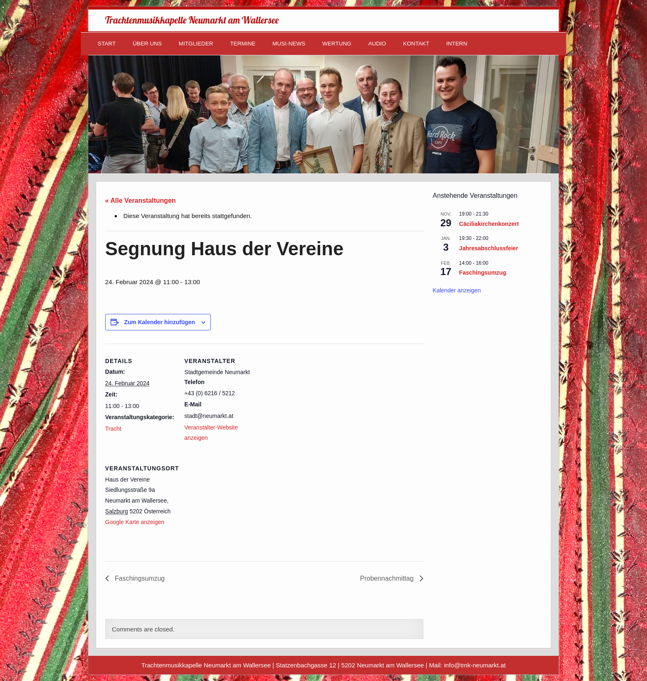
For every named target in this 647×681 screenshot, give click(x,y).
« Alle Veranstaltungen (140, 200)
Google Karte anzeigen (134, 522)
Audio (377, 43)
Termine (243, 43)
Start (107, 43)
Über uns (147, 43)
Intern (456, 43)
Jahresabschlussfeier (488, 248)
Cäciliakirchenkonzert (489, 224)
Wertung (336, 43)
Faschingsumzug (139, 578)
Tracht (113, 428)
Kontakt (416, 43)
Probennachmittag (387, 578)
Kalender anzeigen (457, 290)
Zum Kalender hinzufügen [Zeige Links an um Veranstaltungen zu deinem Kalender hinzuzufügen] (159, 322)
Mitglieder (196, 43)
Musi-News (288, 43)
